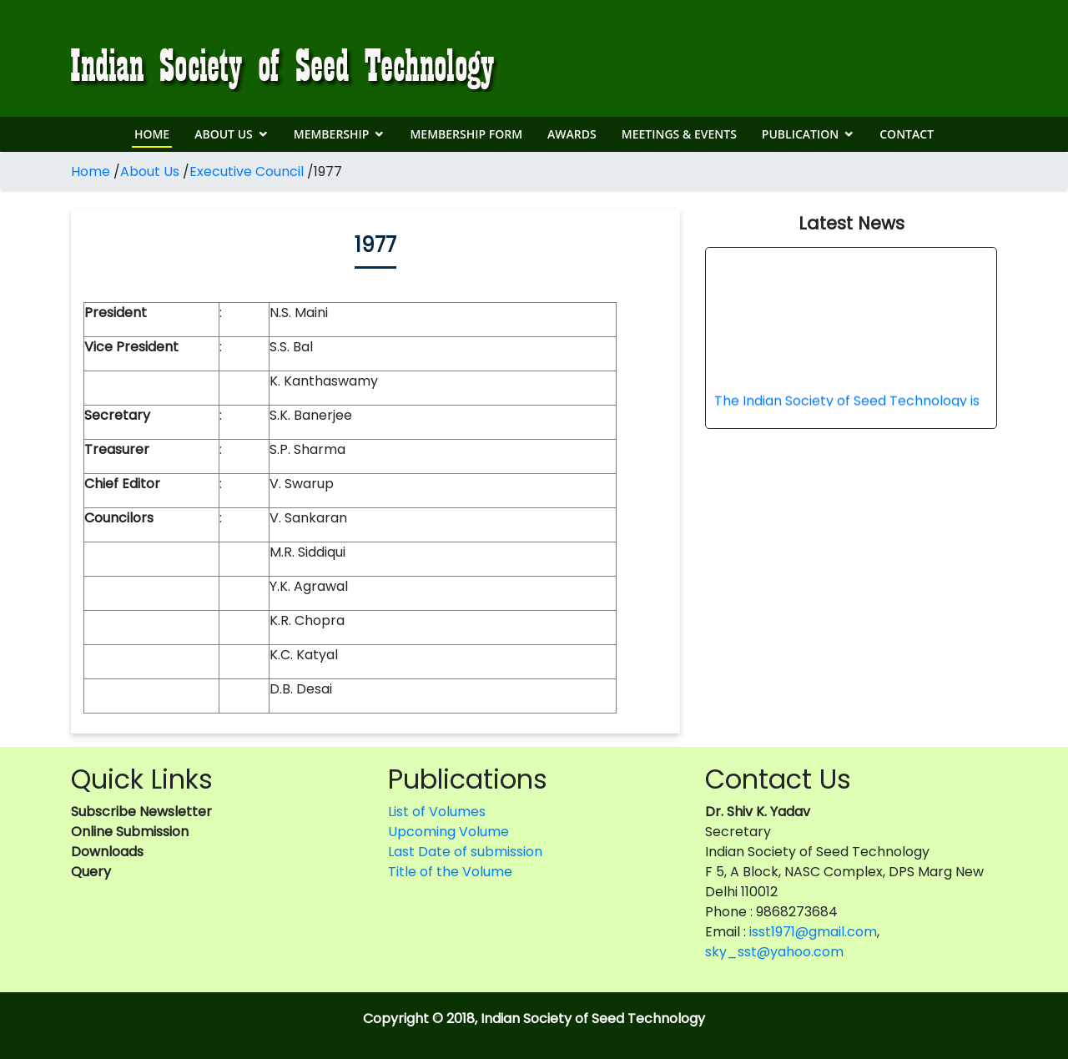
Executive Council (246, 171)
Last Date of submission (465, 851)
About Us (223, 134)
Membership (332, 134)
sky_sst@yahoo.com (774, 951)
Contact (906, 134)
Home (151, 134)
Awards (572, 134)
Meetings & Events (679, 134)
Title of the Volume (450, 871)
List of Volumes (437, 811)
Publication (800, 134)
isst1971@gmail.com (813, 931)
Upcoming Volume (448, 831)
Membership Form (466, 134)
